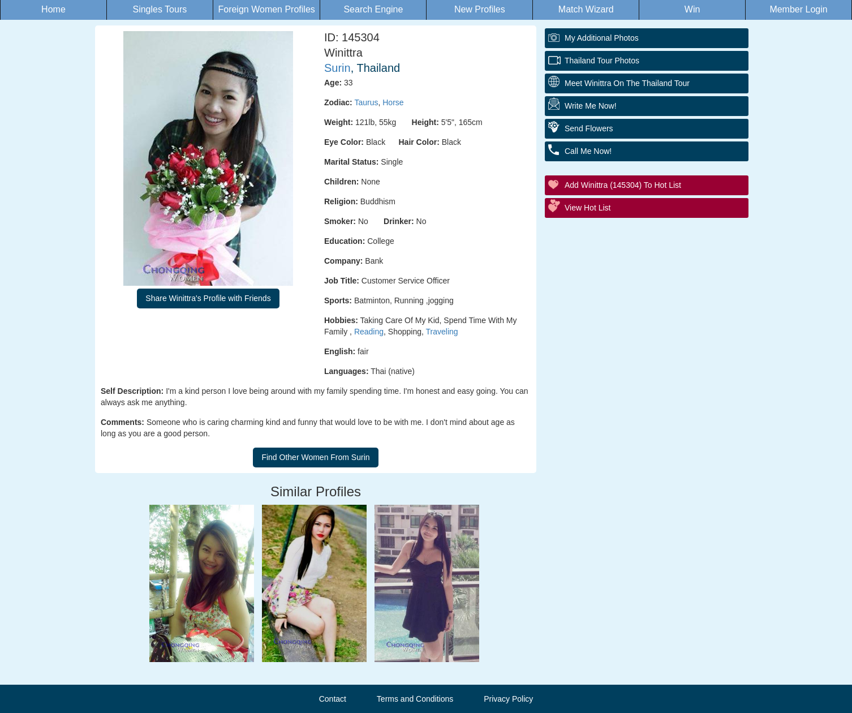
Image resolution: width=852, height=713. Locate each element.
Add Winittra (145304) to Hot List (623, 185)
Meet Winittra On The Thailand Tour (627, 83)
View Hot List (587, 207)
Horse (392, 102)
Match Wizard (586, 9)
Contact (332, 698)
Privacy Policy (508, 698)
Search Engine (373, 9)
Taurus (366, 102)
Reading (369, 331)
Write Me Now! (591, 105)
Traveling (442, 331)
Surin (337, 68)
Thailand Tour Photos (602, 60)
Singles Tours (159, 9)
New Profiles (479, 9)
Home (53, 9)
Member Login (798, 9)
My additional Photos (602, 37)
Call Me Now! (588, 151)
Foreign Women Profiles (266, 9)
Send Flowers (589, 128)
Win (692, 9)
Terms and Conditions (415, 698)
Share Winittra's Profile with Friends (207, 298)
